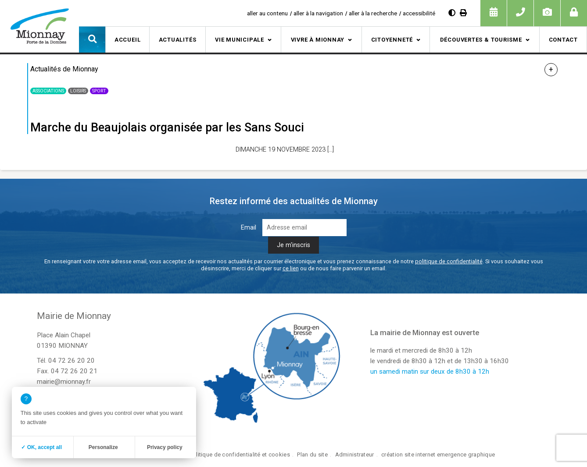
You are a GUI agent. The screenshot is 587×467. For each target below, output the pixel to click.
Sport (99, 91)
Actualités (178, 39)
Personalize (103, 447)
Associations (48, 91)
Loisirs (78, 91)
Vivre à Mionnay (318, 39)
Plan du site (312, 454)
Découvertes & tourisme (481, 39)
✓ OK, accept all (41, 447)
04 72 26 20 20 (71, 360)
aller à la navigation (318, 13)
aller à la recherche (373, 13)
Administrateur (354, 454)
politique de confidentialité (449, 261)
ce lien (291, 268)
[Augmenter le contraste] (451, 13)
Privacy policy (165, 447)
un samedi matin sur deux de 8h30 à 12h (429, 371)
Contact (563, 39)
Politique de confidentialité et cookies (240, 454)
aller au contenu (267, 13)
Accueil (127, 39)
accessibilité (419, 13)
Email (248, 227)
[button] (92, 39)
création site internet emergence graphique (438, 454)
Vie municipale (239, 39)
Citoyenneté (392, 39)
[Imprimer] (463, 13)
